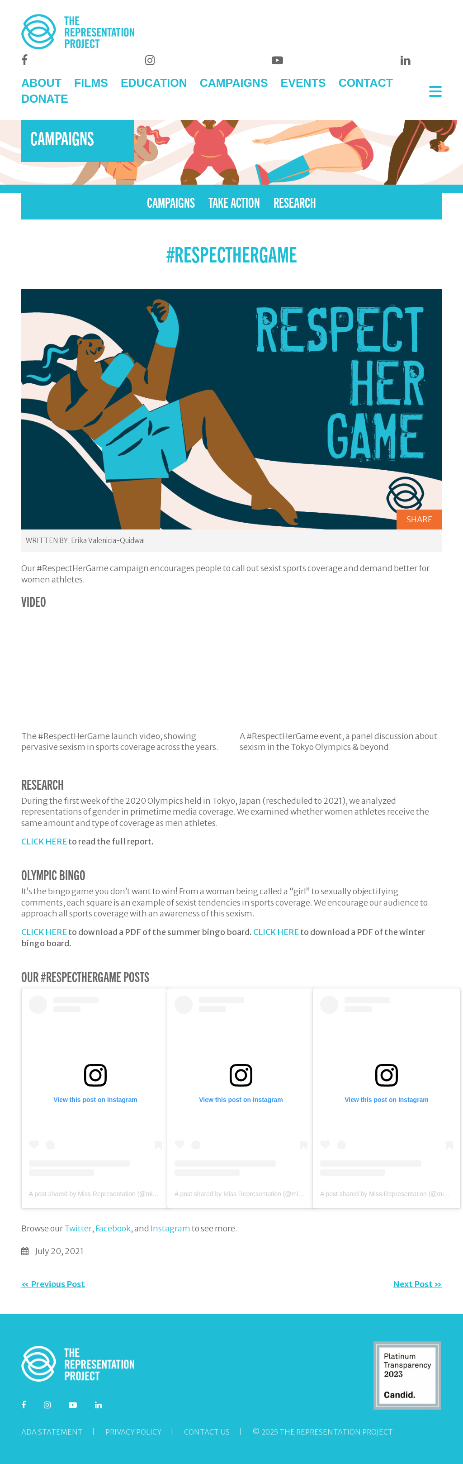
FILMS (91, 82)
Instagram (170, 1228)
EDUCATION (154, 82)
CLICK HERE (44, 841)
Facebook (113, 1228)
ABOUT (41, 82)
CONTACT (366, 82)
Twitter (78, 1228)
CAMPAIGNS (234, 82)
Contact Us (207, 1431)
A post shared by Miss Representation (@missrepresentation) (115, 1193)
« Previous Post (53, 1284)
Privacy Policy (133, 1431)
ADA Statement (52, 1431)
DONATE (44, 98)
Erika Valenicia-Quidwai (108, 540)
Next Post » (417, 1284)
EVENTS (303, 82)
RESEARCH (295, 201)
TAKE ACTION (234, 201)
